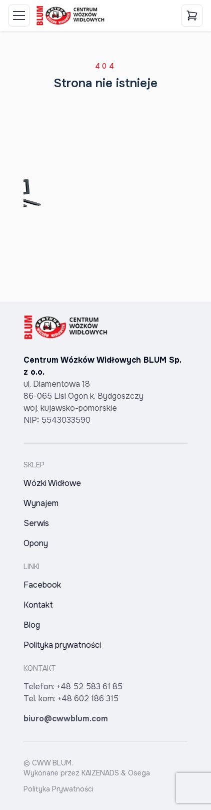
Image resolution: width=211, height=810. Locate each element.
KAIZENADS (100, 772)
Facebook (42, 585)
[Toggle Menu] (19, 15)
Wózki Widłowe (52, 483)
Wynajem (41, 503)
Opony (36, 543)
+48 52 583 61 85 (89, 686)
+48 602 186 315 (88, 698)
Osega (139, 772)
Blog (32, 625)
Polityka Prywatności (59, 788)
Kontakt (38, 605)
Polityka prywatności (62, 645)
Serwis (36, 523)
